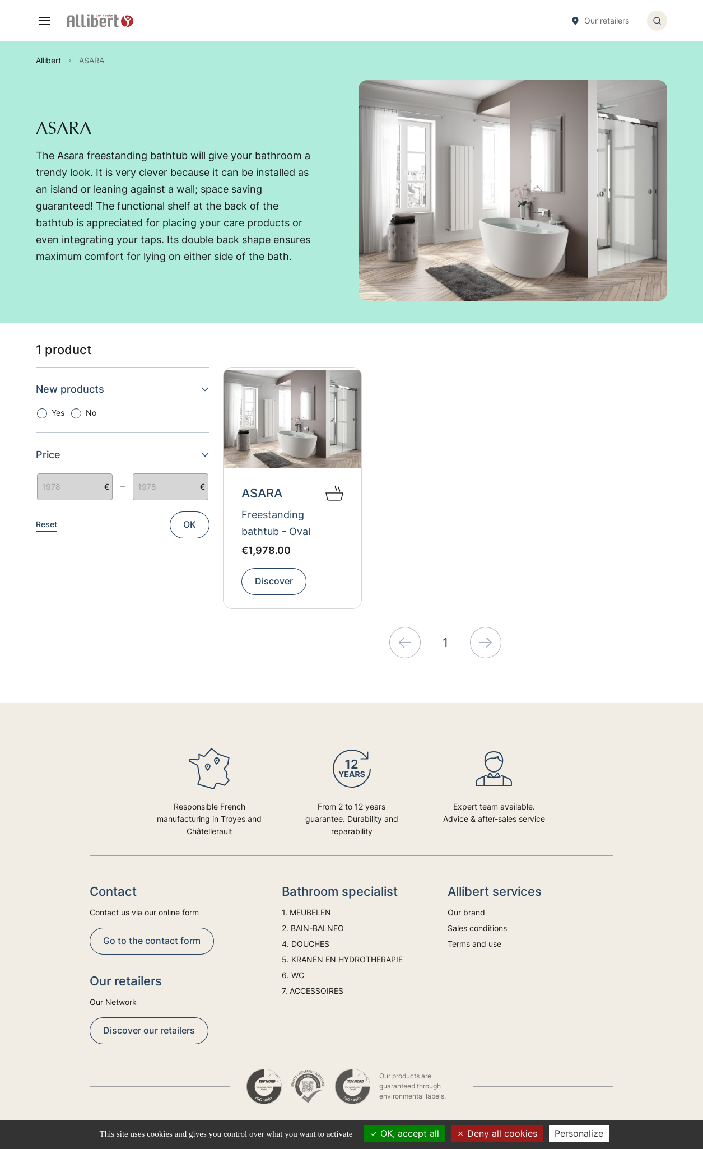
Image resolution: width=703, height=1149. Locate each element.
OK (189, 524)
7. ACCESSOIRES (312, 991)
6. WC (293, 975)
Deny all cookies (497, 1133)
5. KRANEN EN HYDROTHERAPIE (342, 959)
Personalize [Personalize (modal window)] (579, 1133)
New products (122, 389)
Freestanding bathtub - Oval (275, 523)
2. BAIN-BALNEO (313, 928)
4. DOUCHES (305, 943)
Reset (46, 524)
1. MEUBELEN (306, 912)
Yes (58, 412)
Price (122, 454)
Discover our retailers (149, 1030)
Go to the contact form (152, 940)
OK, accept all (404, 1133)
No (91, 412)
